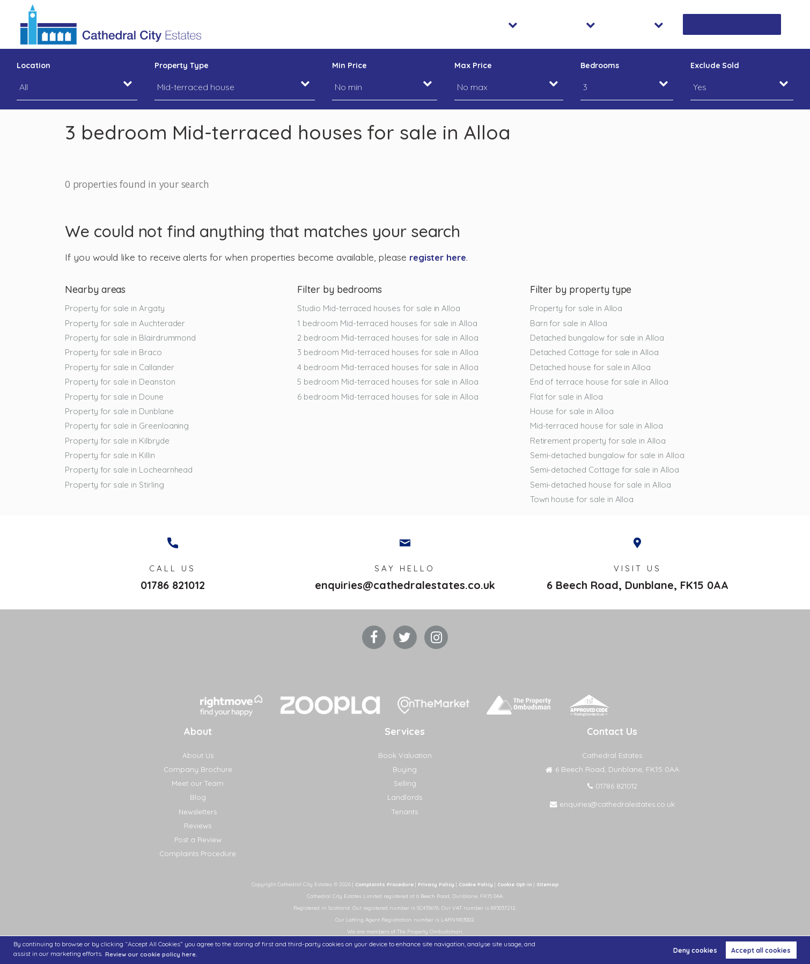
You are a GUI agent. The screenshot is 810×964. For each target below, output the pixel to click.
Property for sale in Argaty (117, 308)
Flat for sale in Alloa (568, 398)
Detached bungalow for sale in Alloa (600, 338)
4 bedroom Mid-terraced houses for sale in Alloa (391, 368)
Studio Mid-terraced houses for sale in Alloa (382, 308)
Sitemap (553, 893)
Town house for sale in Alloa (584, 503)
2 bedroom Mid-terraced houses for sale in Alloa (391, 338)
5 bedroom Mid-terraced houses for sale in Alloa (391, 383)
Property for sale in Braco (115, 353)
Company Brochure (198, 778)
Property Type (181, 65)
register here (439, 257)
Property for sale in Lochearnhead (131, 473)
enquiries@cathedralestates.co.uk (405, 591)
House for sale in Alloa (573, 413)
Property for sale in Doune (116, 398)
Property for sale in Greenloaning (129, 428)
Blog (198, 806)
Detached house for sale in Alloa (593, 368)
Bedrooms (600, 65)
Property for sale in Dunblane (122, 413)
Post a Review (198, 848)
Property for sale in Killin (111, 458)
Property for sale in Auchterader (127, 323)
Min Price (349, 65)
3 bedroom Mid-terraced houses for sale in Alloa (391, 353)
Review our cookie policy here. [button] (155, 954)
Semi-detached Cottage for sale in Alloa (608, 473)
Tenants (405, 820)
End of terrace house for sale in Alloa (601, 383)
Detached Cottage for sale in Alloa (597, 353)
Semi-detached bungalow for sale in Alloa (611, 458)
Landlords (405, 806)
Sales (525, 24)
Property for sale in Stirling (116, 488)
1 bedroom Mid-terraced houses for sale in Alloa (390, 323)
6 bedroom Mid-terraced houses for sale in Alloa (391, 398)
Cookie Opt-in (518, 893)
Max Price (473, 65)
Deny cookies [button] (695, 950)
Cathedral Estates (612, 764)
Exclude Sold (714, 65)
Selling (405, 792)
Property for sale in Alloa (578, 308)
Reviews (197, 834)
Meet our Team (197, 792)
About (654, 24)
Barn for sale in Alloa (570, 323)
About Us (197, 764)
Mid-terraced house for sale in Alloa (599, 428)
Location (33, 65)
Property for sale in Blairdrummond (133, 338)
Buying (405, 778)
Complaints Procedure (198, 862)
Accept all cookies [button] (761, 950)
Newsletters (197, 820)
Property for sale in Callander (122, 368)
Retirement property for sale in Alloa (601, 443)
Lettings (589, 24)
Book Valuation (740, 24)
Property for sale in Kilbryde (119, 443)
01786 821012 (173, 591)
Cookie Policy (476, 893)
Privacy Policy (434, 893)
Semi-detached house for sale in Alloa (603, 488)
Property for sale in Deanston (122, 383)
